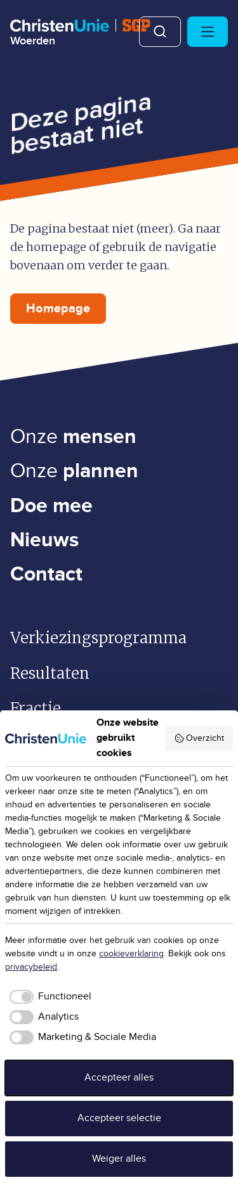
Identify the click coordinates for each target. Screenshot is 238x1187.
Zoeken (160, 31)
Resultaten (49, 673)
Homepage (58, 308)
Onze (73, 437)
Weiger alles (119, 1159)
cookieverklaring (131, 954)
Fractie (35, 708)
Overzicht (199, 738)
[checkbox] (48, 996)
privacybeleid (31, 967)
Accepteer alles (119, 1078)
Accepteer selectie (119, 1118)
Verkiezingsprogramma (98, 638)
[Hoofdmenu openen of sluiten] (207, 31)
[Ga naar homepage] (80, 33)
